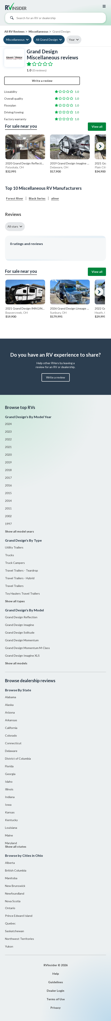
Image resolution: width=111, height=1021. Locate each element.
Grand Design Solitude (19, 632)
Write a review (42, 80)
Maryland (11, 843)
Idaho (9, 781)
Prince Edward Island (18, 915)
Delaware (11, 751)
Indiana (10, 797)
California (11, 728)
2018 (8, 470)
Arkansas (11, 720)
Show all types (15, 601)
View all (97, 126)
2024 (8, 424)
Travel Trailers (14, 586)
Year (72, 39)
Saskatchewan (14, 931)
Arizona (10, 712)
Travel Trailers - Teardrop (21, 570)
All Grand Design (47, 39)
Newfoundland (14, 893)
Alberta (10, 862)
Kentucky (11, 820)
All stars (13, 226)
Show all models (16, 663)
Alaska (9, 704)
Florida (9, 766)
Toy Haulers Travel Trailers (22, 593)
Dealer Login (55, 990)
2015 (8, 493)
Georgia (10, 774)
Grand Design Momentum (22, 640)
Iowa (8, 804)
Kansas (10, 812)
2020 (8, 454)
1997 (8, 523)
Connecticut (13, 743)
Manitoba (11, 878)
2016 (8, 485)
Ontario (10, 908)
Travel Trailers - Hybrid (19, 578)
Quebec (10, 923)
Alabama (10, 697)
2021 (8, 447)
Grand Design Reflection (21, 617)
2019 (8, 462)
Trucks (9, 555)
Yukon (9, 946)
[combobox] (55, 18)
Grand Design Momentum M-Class (27, 648)
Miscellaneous (15, 39)
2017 (8, 477)
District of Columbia (18, 758)
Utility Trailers (14, 547)
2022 (8, 439)
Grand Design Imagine (19, 625)
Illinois (9, 789)
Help (55, 973)
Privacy (55, 1007)
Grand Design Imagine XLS (22, 655)
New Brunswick (15, 886)
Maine (9, 835)
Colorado (11, 735)
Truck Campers (15, 562)
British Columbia (15, 870)
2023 (8, 431)
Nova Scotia (12, 901)
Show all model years (19, 531)
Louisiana (11, 827)
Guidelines (55, 982)
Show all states (15, 846)
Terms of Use (56, 999)
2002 (8, 516)
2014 (8, 500)
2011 (8, 508)
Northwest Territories (19, 938)
